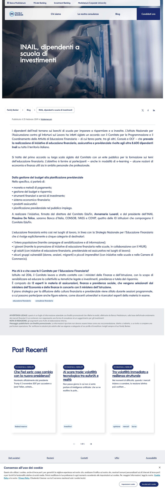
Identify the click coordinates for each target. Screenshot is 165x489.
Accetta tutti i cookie (149, 486)
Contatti (84, 458)
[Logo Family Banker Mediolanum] (16, 14)
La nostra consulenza (88, 14)
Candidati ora (148, 14)
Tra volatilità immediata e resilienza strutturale (130, 374)
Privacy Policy (23, 480)
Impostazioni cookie (128, 486)
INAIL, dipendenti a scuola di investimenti (55, 110)
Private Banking (40, 2)
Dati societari (14, 458)
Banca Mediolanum (16, 2)
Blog (117, 14)
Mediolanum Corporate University (92, 2)
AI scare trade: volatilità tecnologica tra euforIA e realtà (80, 375)
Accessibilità (151, 458)
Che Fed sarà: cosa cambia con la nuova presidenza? (33, 374)
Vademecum (46, 119)
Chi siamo (56, 14)
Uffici (117, 458)
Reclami (50, 458)
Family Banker (13, 110)
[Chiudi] (159, 469)
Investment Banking (62, 2)
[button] (90, 444)
